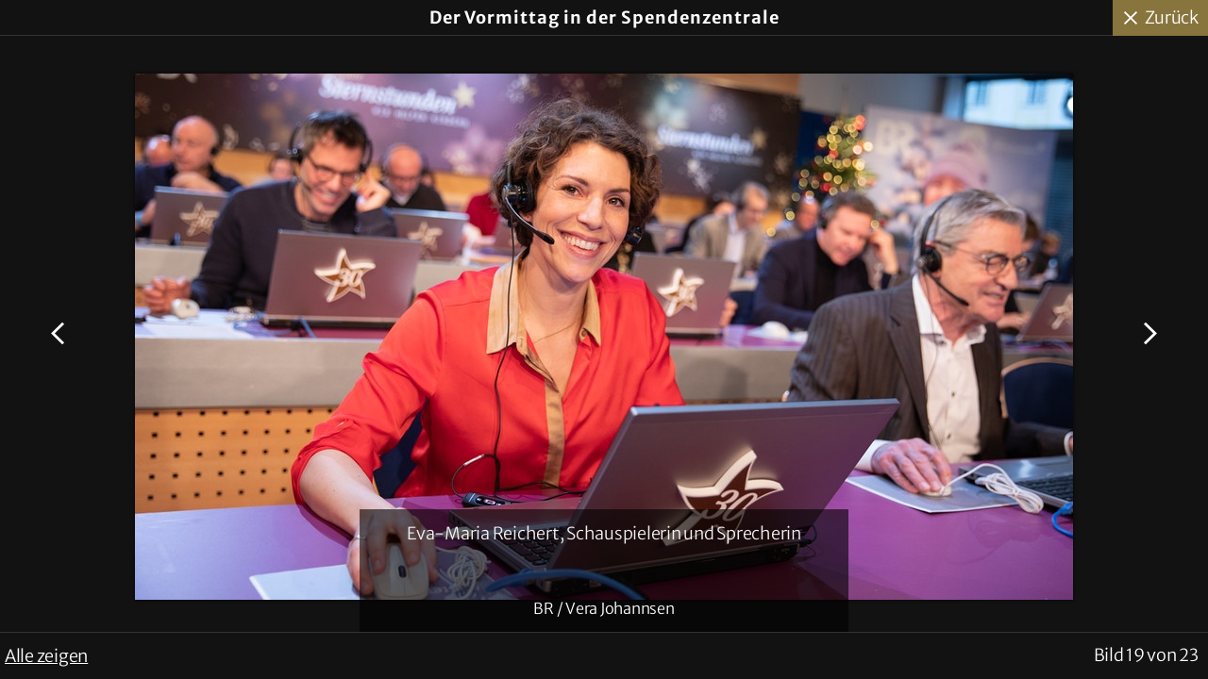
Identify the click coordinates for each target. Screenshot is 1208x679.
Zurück (1172, 17)
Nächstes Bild (1147, 334)
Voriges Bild (60, 334)
